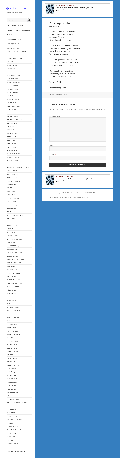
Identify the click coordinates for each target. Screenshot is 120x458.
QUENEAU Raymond (13, 334)
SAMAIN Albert (11, 368)
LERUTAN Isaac (12, 266)
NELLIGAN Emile (12, 304)
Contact (75, 197)
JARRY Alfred (11, 228)
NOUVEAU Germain (13, 317)
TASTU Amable (11, 396)
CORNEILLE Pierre (12, 136)
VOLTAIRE (10, 440)
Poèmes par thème (14, 39)
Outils (9, 35)
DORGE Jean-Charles (13, 174)
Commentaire (55, 116)
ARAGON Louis (11, 62)
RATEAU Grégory (12, 348)
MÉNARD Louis (11, 293)
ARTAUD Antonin (12, 65)
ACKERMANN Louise (13, 48)
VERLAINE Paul (12, 416)
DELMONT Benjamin (13, 164)
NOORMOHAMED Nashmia (15, 314)
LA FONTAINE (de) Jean (14, 239)
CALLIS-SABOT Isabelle (14, 106)
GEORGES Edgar (12, 208)
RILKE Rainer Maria (13, 341)
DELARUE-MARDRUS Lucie (15, 154)
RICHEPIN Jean (12, 355)
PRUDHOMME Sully (13, 331)
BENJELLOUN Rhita (13, 92)
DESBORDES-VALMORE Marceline (17, 167)
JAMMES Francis (12, 225)
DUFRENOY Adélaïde (13, 181)
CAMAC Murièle (11, 109)
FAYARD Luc (11, 194)
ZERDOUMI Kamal (12, 443)
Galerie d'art (83, 197)
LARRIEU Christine (12, 256)
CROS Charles (11, 143)
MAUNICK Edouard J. (13, 280)
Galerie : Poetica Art (15, 26)
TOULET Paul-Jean (13, 399)
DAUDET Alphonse (12, 147)
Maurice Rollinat (57, 95)
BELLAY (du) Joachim (13, 82)
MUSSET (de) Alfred (13, 297)
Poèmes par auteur (14, 44)
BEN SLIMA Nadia (12, 85)
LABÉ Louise (11, 242)
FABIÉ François (11, 191)
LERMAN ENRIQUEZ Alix (14, 263)
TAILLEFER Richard (13, 392)
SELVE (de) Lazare (12, 382)
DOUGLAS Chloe (12, 177)
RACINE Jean (11, 338)
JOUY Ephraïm (11, 232)
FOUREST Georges (13, 198)
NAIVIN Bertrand (12, 300)
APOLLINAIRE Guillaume (14, 58)
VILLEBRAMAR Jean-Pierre (15, 430)
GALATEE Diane (12, 201)
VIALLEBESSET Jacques (14, 419)
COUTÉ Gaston (11, 140)
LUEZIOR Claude (12, 269)
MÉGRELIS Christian (13, 286)
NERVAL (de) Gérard (13, 307)
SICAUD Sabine (11, 385)
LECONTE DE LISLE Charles (15, 259)
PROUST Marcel (12, 327)
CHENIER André (12, 126)
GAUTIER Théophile (13, 205)
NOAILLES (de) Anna (13, 310)
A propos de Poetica (64, 197)
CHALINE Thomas (12, 116)
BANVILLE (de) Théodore (14, 72)
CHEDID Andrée (12, 123)
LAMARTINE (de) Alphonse (15, 252)
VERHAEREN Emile (13, 413)
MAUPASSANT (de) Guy (14, 283)
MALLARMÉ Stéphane (13, 273)
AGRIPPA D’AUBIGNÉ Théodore (17, 51)
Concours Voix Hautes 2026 (18, 30)
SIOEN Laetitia (11, 389)
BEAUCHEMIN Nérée (13, 79)
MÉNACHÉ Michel (12, 290)
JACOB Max (10, 222)
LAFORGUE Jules (12, 249)
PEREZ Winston (12, 320)
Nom (51, 145)
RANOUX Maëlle (12, 344)
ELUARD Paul (11, 188)
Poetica (51, 193)
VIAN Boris (10, 423)
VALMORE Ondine (12, 406)
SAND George (11, 372)
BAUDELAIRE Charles (13, 75)
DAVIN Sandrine (12, 150)
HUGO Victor (11, 218)
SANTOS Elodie (11, 375)
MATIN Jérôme (11, 276)
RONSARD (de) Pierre (13, 365)
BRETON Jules (11, 102)
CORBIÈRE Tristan (12, 133)
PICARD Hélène (12, 324)
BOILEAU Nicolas (12, 96)
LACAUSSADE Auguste (14, 246)
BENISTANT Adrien (12, 89)
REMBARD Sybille (12, 351)
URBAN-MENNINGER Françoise (17, 402)
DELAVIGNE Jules (12, 160)
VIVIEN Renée (11, 436)
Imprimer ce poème (57, 88)
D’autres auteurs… (12, 447)
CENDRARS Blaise (12, 113)
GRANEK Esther (12, 211)
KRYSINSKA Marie (12, 235)
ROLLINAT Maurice (12, 361)
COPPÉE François (12, 130)
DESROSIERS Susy (13, 171)
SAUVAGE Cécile (12, 378)
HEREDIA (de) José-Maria (15, 215)
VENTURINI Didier (12, 409)
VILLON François (12, 433)
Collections (53, 197)
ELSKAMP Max (11, 184)
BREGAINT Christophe (14, 99)
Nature (65, 95)
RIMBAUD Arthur (12, 358)
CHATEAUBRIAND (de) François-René (18, 119)
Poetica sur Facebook (16, 451)
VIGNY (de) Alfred (12, 426)
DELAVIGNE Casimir (13, 157)
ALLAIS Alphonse (12, 55)
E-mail (52, 154)
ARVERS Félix (11, 68)
